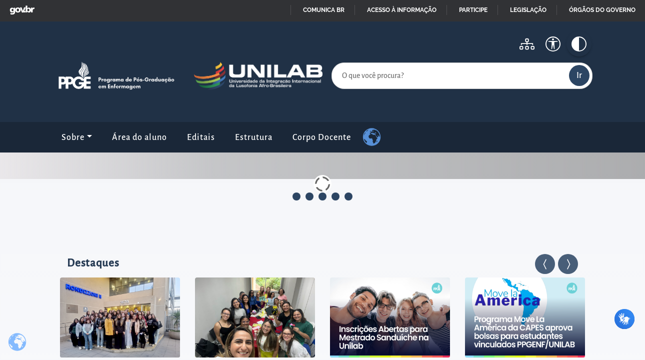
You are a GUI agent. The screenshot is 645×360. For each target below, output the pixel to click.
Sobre (73, 137)
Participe (473, 10)
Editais (201, 137)
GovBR (20, 7)
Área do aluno (139, 137)
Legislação (528, 10)
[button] (545, 264)
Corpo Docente (321, 137)
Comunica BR (323, 10)
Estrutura (253, 137)
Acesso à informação (401, 10)
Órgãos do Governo (602, 10)
